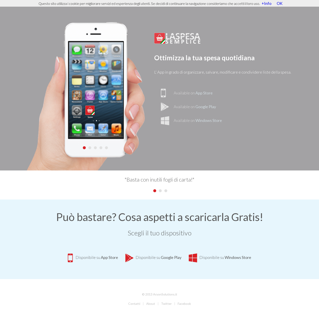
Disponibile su (93, 257)
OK (279, 3)
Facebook (184, 303)
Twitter (166, 303)
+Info (266, 3)
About (150, 303)
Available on (193, 92)
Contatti (134, 303)
